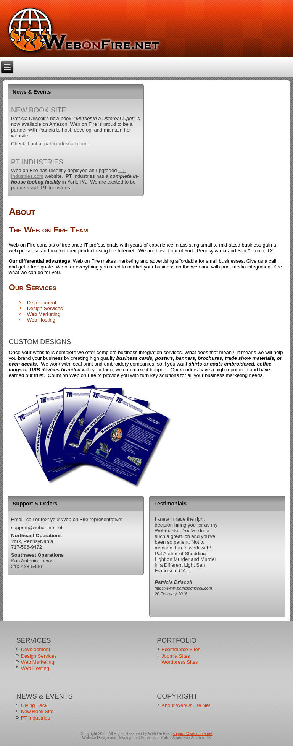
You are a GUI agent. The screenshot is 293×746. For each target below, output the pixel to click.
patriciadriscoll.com (65, 143)
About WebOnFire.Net (185, 705)
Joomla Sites (175, 656)
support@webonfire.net (37, 527)
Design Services (45, 308)
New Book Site (38, 110)
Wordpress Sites (179, 662)
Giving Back (34, 705)
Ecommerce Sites (180, 649)
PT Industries (37, 162)
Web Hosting (41, 320)
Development (41, 303)
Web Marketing (43, 314)
